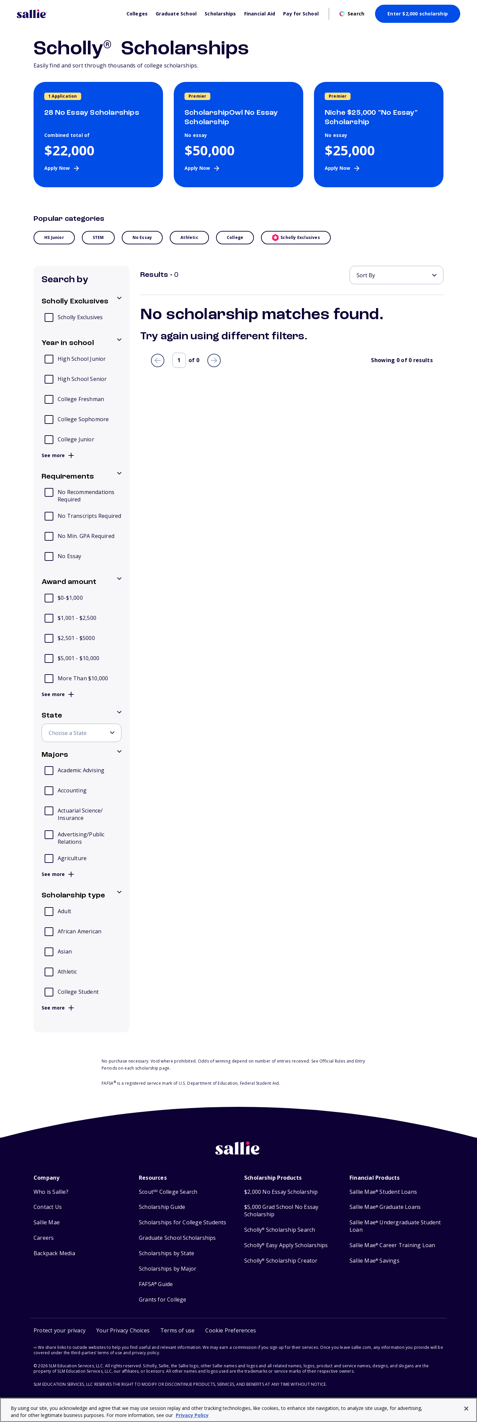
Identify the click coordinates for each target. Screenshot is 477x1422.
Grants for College (163, 1299)
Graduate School (176, 14)
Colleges (137, 14)
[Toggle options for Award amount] (81, 582)
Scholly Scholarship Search (279, 1229)
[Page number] (179, 360)
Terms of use (177, 1330)
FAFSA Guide (156, 1284)
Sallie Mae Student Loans (383, 1191)
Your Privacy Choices (123, 1330)
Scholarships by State (166, 1253)
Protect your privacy (60, 1330)
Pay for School (301, 14)
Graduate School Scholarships (177, 1237)
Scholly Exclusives (296, 237)
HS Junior (54, 237)
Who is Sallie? (51, 1191)
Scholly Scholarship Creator (281, 1260)
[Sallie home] (238, 1153)
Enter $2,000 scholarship (417, 13)
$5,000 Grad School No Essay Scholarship (281, 1211)
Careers (44, 1237)
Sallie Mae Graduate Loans (385, 1207)
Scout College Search (168, 1191)
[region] (238, 1410)
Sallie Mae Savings (375, 1260)
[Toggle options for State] (81, 716)
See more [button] (58, 455)
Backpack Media (54, 1253)
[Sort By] (396, 275)
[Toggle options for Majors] (81, 755)
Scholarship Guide (162, 1207)
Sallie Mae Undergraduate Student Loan (395, 1226)
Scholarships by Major (167, 1268)
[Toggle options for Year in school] (81, 343)
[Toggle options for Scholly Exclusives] (81, 302)
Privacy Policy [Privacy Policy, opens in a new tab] (192, 1415)
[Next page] (214, 360)
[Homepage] (68, 13)
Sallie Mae (47, 1222)
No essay (142, 237)
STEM (98, 237)
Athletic (189, 237)
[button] (230, 1330)
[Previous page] (157, 360)
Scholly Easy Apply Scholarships (286, 1245)
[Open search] (352, 13)
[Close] (466, 1408)
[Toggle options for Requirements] (81, 477)
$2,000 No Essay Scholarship (281, 1191)
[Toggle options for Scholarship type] (81, 896)
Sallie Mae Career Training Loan (392, 1245)
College (235, 237)
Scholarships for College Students (182, 1222)
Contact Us (48, 1207)
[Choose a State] (81, 733)
